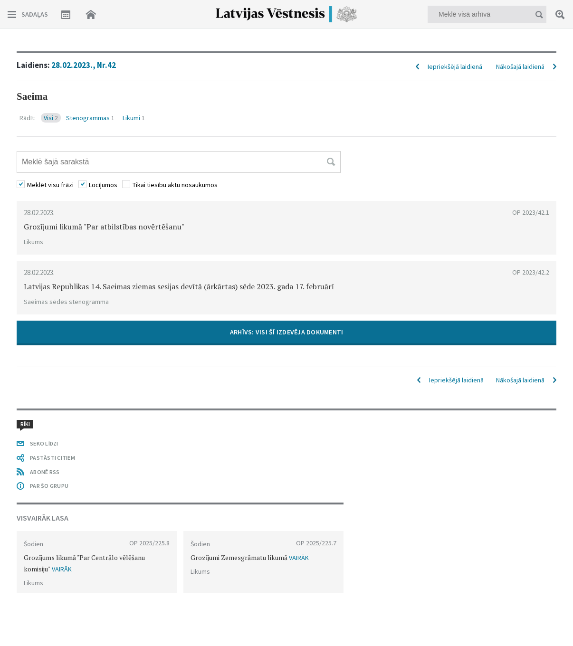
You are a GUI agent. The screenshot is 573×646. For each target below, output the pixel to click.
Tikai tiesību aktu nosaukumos (175, 184)
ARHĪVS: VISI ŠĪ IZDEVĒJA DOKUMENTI (287, 332)
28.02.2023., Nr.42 (83, 65)
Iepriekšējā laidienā (455, 66)
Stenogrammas (90, 118)
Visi (51, 118)
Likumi (134, 118)
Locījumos (103, 184)
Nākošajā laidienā (520, 66)
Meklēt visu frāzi (50, 184)
